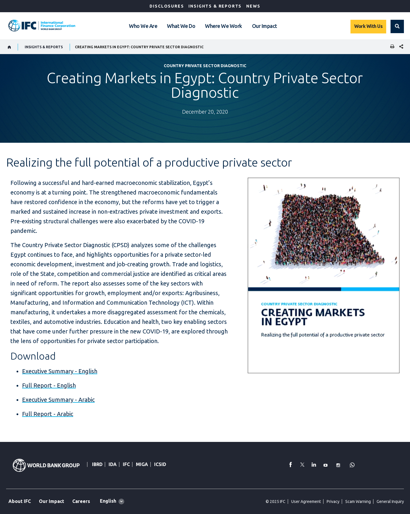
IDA (113, 464)
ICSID (160, 464)
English (108, 501)
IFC (126, 464)
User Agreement (306, 501)
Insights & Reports (215, 6)
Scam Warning (358, 501)
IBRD (97, 464)
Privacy (333, 501)
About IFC (19, 501)
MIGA (142, 464)
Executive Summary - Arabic (58, 399)
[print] (391, 47)
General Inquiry (390, 501)
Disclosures (167, 6)
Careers (81, 501)
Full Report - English (49, 385)
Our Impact (264, 26)
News (253, 6)
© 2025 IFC (275, 501)
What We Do (181, 26)
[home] (9, 47)
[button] (397, 26)
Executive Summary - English (59, 371)
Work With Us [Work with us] (368, 26)
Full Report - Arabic (47, 414)
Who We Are (143, 26)
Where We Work (223, 26)
